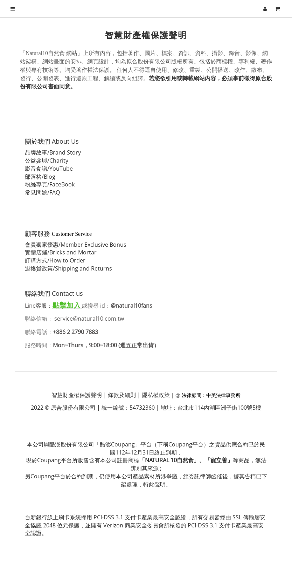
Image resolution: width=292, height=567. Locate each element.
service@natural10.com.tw (90, 318)
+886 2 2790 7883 (75, 332)
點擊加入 (67, 305)
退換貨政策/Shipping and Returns (68, 268)
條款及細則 (122, 395)
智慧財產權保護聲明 (76, 395)
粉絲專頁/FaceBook (50, 184)
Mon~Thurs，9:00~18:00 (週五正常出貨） (106, 345)
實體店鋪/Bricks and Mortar (61, 252)
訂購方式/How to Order (55, 260)
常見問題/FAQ (42, 192)
